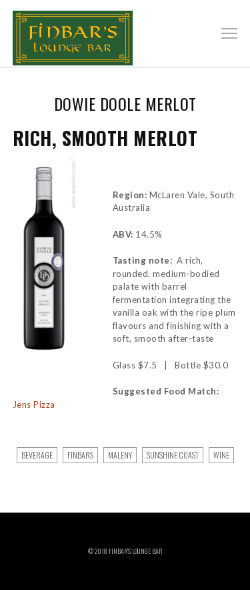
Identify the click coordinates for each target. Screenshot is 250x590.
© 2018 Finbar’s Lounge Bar (125, 551)
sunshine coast (173, 455)
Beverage (37, 455)
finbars (80, 455)
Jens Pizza (34, 404)
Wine (221, 455)
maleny (120, 455)
